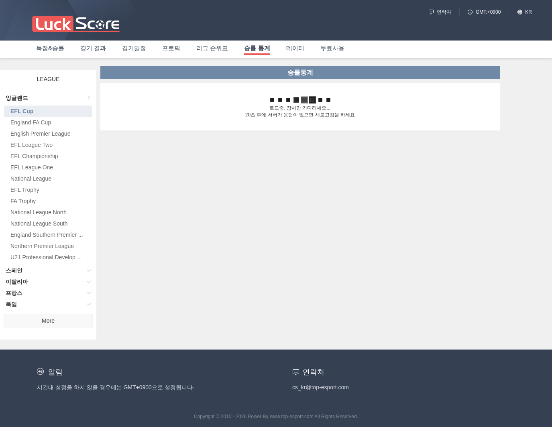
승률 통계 (257, 48)
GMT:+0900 (488, 12)
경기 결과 (93, 48)
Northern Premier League (42, 246)
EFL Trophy (24, 190)
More (48, 320)
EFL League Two (31, 145)
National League (30, 178)
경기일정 (134, 48)
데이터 (295, 48)
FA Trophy (23, 201)
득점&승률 (50, 48)
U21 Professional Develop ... (45, 257)
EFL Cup (21, 111)
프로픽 (171, 48)
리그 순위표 (212, 48)
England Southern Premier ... (46, 235)
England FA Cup (30, 122)
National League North (38, 212)
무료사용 (332, 48)
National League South (38, 223)
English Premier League (40, 133)
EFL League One (31, 167)
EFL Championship (34, 156)
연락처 (444, 12)
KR (528, 12)
